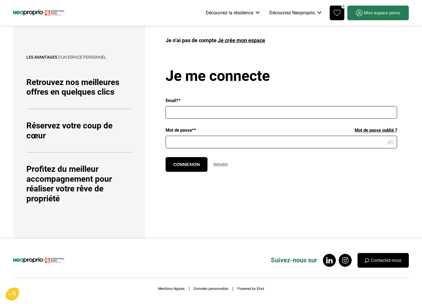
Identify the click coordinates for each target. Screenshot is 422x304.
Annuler (220, 164)
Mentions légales (171, 289)
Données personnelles (211, 289)
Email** (173, 100)
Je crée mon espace (241, 40)
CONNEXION (186, 164)
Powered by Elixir (250, 289)
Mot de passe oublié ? (376, 130)
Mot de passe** (181, 130)
